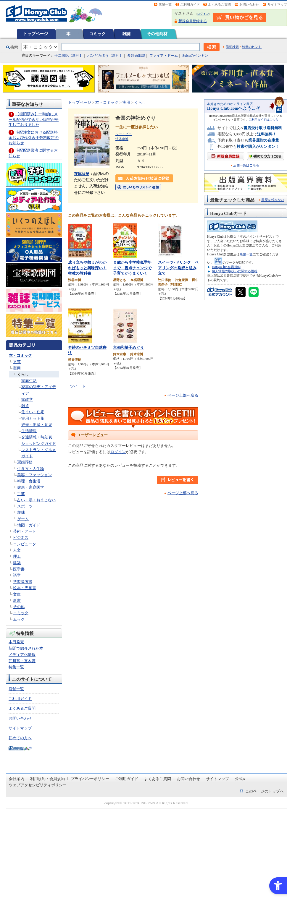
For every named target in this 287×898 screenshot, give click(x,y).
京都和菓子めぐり (128, 347)
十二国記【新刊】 (68, 56)
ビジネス (20, 537)
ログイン (203, 13)
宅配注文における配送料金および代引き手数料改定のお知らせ (34, 137)
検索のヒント (252, 46)
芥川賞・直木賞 (22, 661)
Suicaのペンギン (195, 56)
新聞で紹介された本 (26, 648)
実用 (17, 368)
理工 (17, 556)
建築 (17, 562)
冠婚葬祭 (25, 462)
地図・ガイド (28, 525)
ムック (19, 619)
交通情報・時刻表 (36, 437)
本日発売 (16, 642)
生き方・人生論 (30, 468)
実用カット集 (32, 418)
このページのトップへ (264, 791)
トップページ (35, 33)
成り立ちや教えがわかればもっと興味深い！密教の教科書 (87, 267)
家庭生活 (29, 380)
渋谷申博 (121, 139)
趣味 (21, 512)
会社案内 (16, 779)
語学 (17, 575)
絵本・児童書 (24, 588)
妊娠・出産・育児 (36, 424)
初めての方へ (20, 738)
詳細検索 (232, 46)
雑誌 (126, 33)
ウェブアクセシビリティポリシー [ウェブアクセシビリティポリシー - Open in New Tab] (38, 785)
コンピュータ (24, 544)
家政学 (27, 399)
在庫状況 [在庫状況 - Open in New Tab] (81, 173)
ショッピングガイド (38, 443)
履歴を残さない (272, 200)
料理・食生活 (28, 481)
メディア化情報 (22, 654)
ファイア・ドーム (163, 56)
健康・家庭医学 (30, 487)
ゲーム (23, 519)
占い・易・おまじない (36, 500)
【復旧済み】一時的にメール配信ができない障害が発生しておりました (34, 119)
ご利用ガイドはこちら (263, 119)
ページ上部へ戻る (182, 395)
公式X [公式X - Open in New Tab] (240, 779)
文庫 (17, 594)
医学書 (19, 569)
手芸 (21, 494)
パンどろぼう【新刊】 (105, 56)
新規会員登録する (192, 21)
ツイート (78, 386)
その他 (19, 606)
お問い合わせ (249, 4)
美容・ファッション (34, 475)
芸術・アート (24, 531)
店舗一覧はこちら (246, 165)
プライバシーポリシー (90, 779)
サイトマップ (277, 4)
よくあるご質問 (219, 4)
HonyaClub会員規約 (226, 267)
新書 (17, 600)
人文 (17, 550)
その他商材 (157, 33)
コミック (97, 33)
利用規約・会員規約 (47, 779)
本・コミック (20, 355)
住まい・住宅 (32, 412)
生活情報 (29, 431)
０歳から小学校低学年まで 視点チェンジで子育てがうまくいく (132, 267)
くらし (23, 374)
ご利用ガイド (190, 4)
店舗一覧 (165, 4)
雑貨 (25, 405)
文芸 (17, 361)
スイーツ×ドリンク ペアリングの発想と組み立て (178, 267)
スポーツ (25, 506)
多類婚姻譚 (136, 56)
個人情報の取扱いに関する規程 (234, 271)
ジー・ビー (123, 134)
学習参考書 (22, 581)
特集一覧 (16, 667)
